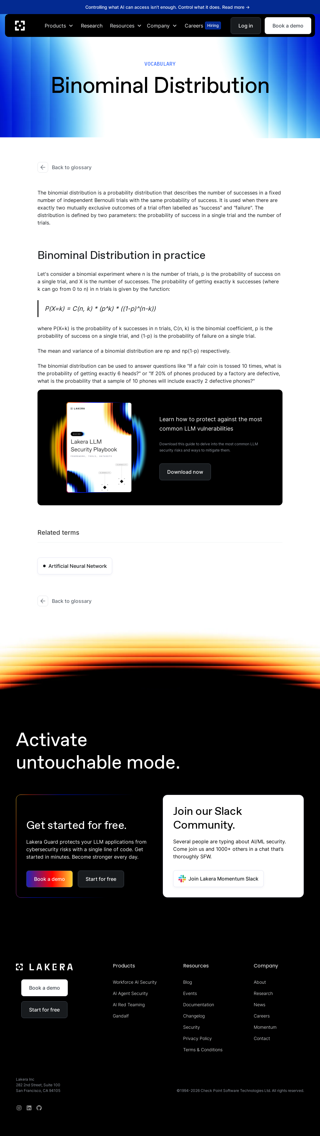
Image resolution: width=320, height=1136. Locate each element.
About (260, 982)
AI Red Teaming (129, 1004)
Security (191, 1027)
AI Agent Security (130, 993)
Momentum (265, 1027)
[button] (59, 25)
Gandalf (121, 1015)
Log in (245, 25)
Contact (262, 1038)
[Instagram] (19, 1108)
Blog (187, 982)
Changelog (194, 1015)
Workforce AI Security (135, 982)
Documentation (198, 1004)
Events (190, 993)
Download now (185, 472)
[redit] (39, 1108)
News (259, 1004)
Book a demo (287, 25)
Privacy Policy (197, 1038)
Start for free (101, 879)
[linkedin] (29, 1108)
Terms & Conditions (202, 1049)
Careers (262, 1015)
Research (91, 25)
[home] (20, 25)
